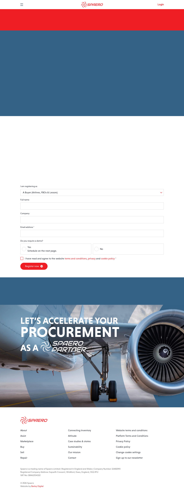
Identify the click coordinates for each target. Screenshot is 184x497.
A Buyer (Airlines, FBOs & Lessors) (40, 192)
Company (24, 213)
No (101, 249)
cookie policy (108, 258)
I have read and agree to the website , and (70, 258)
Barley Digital (37, 486)
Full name (24, 199)
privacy (92, 258)
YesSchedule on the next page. (42, 249)
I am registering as (28, 186)
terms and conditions (76, 258)
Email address (27, 227)
